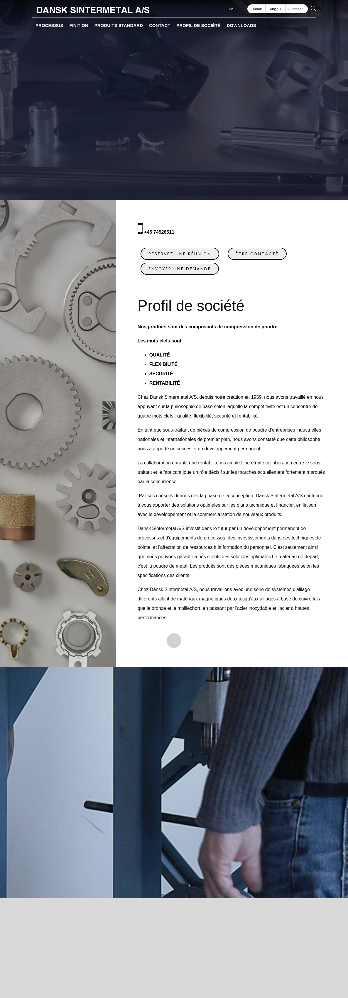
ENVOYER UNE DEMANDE (183, 265)
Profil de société (170, 25)
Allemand (295, 8)
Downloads (206, 25)
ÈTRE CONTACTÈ (260, 250)
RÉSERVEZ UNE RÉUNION (183, 250)
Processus (45, 25)
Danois (257, 8)
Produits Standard (103, 25)
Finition (70, 25)
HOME (230, 8)
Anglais (275, 8)
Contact (137, 25)
